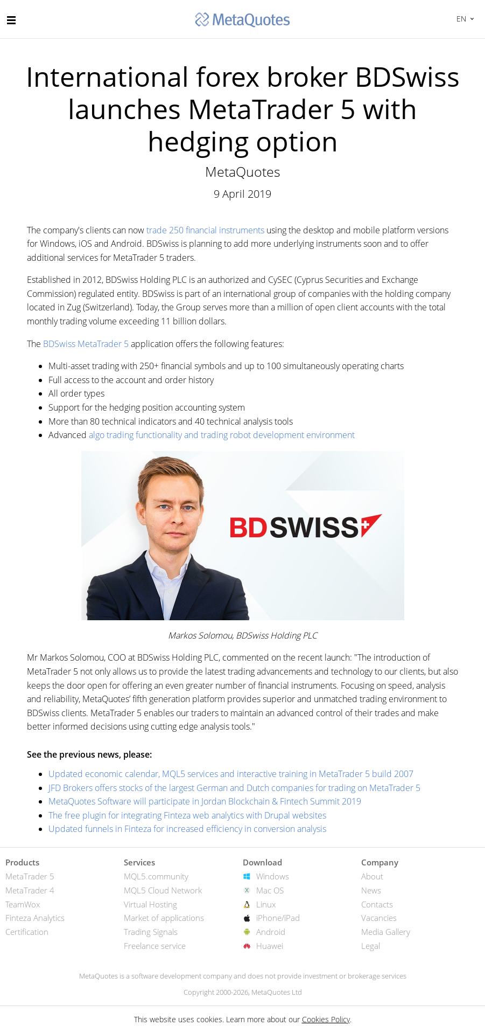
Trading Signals (151, 931)
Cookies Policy (326, 1019)
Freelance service (155, 945)
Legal (370, 945)
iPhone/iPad (278, 917)
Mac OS (270, 890)
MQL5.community (156, 876)
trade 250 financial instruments (205, 230)
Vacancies (379, 917)
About (372, 876)
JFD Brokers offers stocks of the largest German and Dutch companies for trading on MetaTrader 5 (234, 788)
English (460, 18)
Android (270, 931)
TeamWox (22, 904)
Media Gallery (385, 931)
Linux (266, 904)
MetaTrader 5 (29, 876)
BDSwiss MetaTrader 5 (86, 344)
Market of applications (164, 917)
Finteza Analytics (35, 917)
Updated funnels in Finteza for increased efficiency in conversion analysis (187, 829)
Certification (26, 931)
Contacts (377, 904)
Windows (272, 876)
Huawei (269, 945)
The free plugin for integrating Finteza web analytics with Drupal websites (187, 815)
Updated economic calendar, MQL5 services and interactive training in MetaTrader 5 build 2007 (230, 774)
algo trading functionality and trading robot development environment (222, 435)
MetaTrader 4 (29, 890)
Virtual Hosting (150, 904)
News (371, 890)
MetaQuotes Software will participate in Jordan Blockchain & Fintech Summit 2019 (204, 801)
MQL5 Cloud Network (163, 890)
